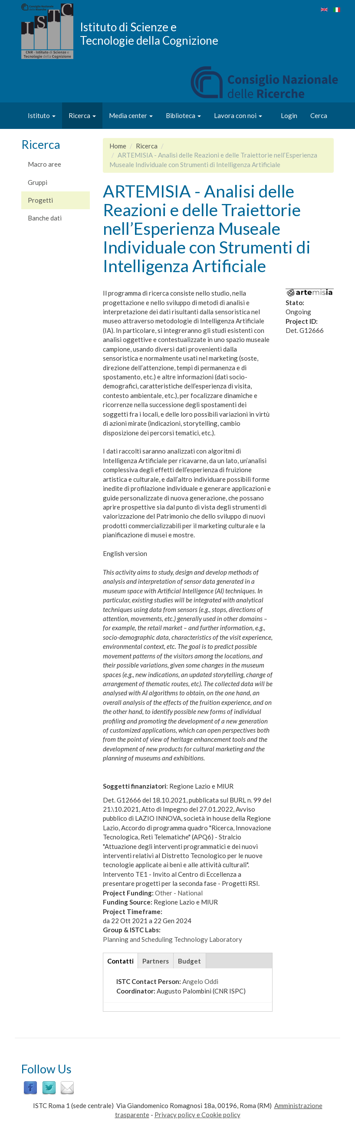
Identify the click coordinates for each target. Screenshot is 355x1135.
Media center (131, 115)
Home (117, 146)
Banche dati (45, 218)
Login (289, 115)
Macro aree (44, 164)
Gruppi (37, 182)
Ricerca (82, 115)
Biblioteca (183, 115)
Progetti (40, 200)
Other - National (179, 893)
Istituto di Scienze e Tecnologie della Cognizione (149, 33)
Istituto (42, 115)
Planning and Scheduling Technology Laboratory (172, 939)
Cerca (318, 115)
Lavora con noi (238, 115)
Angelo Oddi (200, 981)
